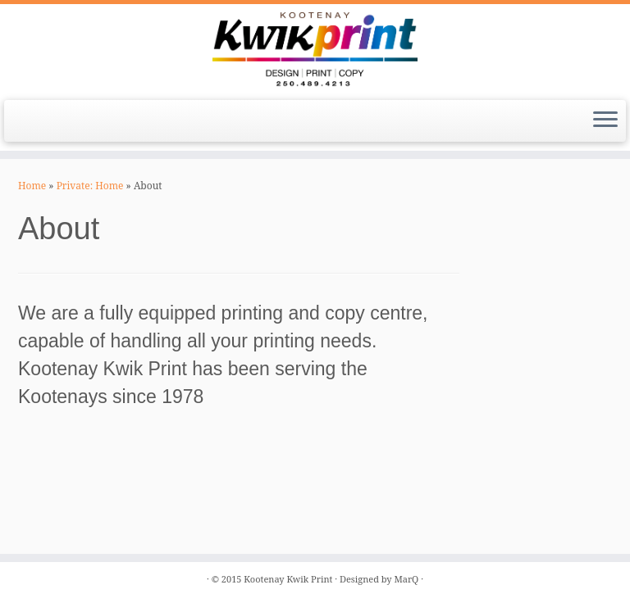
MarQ (406, 579)
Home (32, 186)
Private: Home (90, 186)
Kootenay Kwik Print (288, 579)
